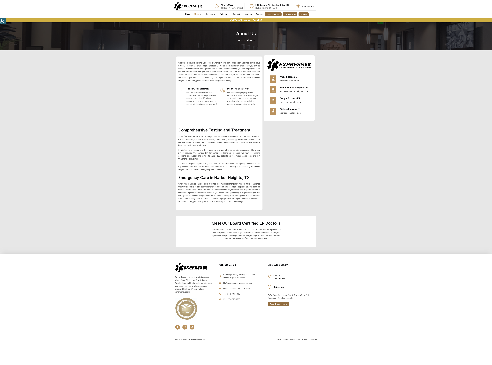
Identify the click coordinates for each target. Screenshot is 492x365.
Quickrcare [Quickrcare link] (278, 287)
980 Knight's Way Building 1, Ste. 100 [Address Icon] (272, 5)
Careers (259, 14)
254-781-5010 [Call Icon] (308, 6)
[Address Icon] (252, 6)
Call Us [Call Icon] (276, 275)
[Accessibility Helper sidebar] (3, 21)
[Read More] (289, 79)
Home (187, 14)
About (198, 14)
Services (211, 14)
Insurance (247, 14)
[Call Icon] (298, 6)
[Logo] (188, 6)
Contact (236, 14)
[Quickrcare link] (270, 287)
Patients (224, 14)
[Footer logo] (194, 268)
